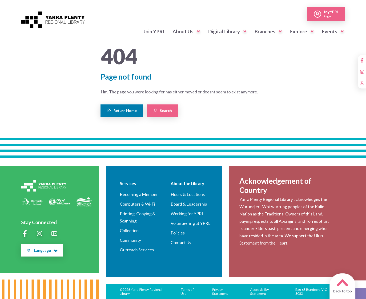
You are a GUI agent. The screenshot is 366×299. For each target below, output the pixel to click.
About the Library (187, 183)
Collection (129, 230)
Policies (178, 232)
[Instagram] (362, 72)
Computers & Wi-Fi (137, 204)
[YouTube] (362, 83)
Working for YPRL (187, 213)
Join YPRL (154, 31)
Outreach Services (137, 249)
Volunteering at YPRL (190, 223)
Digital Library (224, 31)
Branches (264, 31)
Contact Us (181, 242)
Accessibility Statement (259, 291)
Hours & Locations (188, 194)
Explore (298, 31)
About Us (183, 31)
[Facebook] (362, 60)
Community (130, 240)
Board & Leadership (189, 204)
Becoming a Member (139, 194)
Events (329, 31)
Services (128, 183)
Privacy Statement (220, 291)
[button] (198, 31)
